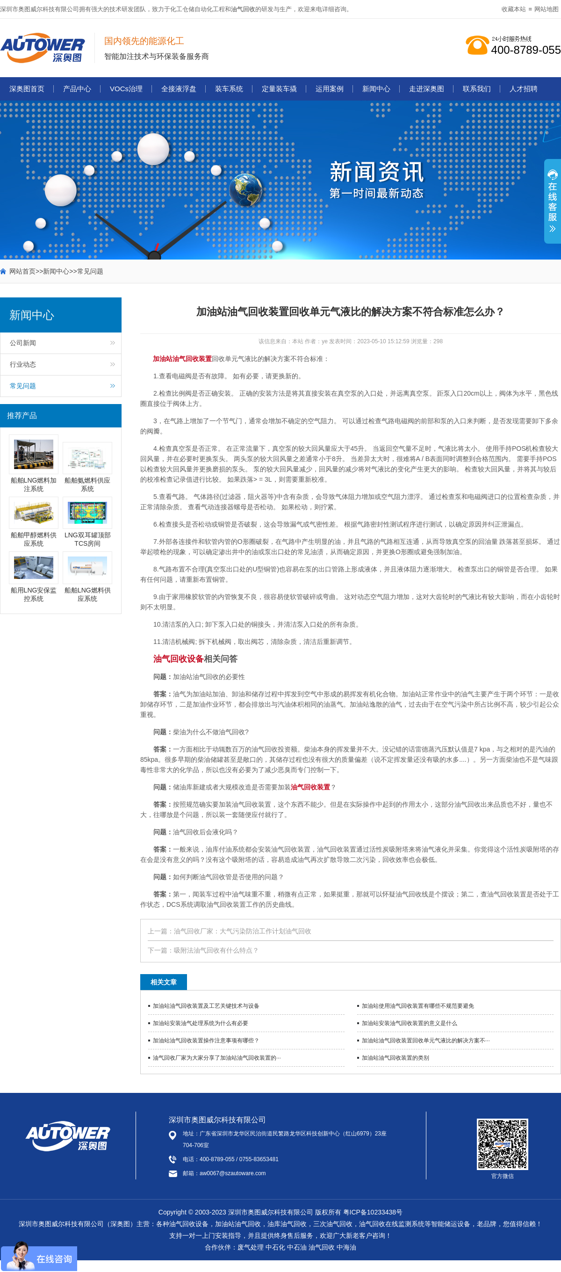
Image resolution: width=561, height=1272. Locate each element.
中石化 (275, 1247)
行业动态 (23, 364)
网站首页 (22, 271)
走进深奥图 (426, 89)
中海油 (346, 1247)
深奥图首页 (26, 89)
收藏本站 (514, 9)
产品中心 (77, 89)
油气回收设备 (178, 659)
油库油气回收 (287, 1224)
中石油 (297, 1247)
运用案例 (330, 89)
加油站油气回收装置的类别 (395, 1058)
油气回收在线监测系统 (391, 1224)
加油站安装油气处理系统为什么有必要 (200, 1023)
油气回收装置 (310, 787)
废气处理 (250, 1247)
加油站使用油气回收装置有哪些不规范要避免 (418, 1006)
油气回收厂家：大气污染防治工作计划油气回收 (242, 931)
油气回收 (243, 9)
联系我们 (477, 89)
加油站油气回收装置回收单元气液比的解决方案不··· (426, 1040)
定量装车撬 (279, 89)
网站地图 (546, 9)
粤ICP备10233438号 (373, 1212)
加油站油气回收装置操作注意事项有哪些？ (206, 1040)
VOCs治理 (126, 89)
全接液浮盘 (178, 89)
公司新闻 (23, 343)
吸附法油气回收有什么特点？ (216, 950)
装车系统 (229, 89)
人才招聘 (524, 89)
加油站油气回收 (238, 1224)
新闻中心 (376, 89)
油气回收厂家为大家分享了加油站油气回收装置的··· (217, 1058)
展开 (552, 206)
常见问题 (90, 271)
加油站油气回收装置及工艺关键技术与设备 (206, 1006)
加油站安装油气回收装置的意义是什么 (409, 1023)
